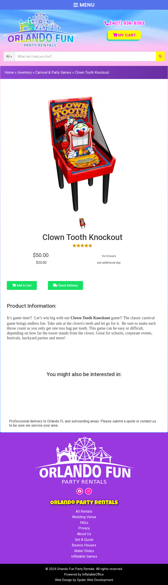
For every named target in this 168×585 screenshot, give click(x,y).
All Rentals (84, 511)
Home (9, 72)
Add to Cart (22, 285)
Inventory (24, 72)
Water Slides (84, 551)
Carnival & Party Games (53, 72)
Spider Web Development (95, 580)
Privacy (84, 528)
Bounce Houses (84, 545)
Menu (84, 4)
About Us (84, 534)
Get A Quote (84, 540)
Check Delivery (65, 285)
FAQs (84, 523)
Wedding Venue (84, 517)
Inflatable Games (84, 556)
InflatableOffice (93, 574)
